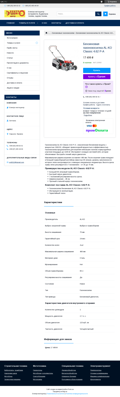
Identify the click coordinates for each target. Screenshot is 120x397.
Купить (96, 70)
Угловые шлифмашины (99, 373)
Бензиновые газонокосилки (63, 33)
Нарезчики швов (10, 373)
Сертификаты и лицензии (17, 73)
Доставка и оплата (75, 23)
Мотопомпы (37, 379)
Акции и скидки (13, 88)
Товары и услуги (27, 23)
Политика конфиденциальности (77, 394)
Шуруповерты (95, 379)
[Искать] (98, 14)
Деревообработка (69, 370)
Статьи (10, 58)
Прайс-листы (12, 48)
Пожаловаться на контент (56, 394)
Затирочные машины (12, 379)
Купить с (96, 77)
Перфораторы (95, 370)
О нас (44, 23)
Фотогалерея (12, 38)
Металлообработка (69, 373)
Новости (10, 53)
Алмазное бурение (69, 376)
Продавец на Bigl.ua (60, 391)
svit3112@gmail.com (16, 162)
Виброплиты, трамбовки (13, 370)
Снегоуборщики (39, 376)
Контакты (56, 23)
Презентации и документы (18, 63)
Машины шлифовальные (99, 376)
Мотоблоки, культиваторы (43, 373)
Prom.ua (71, 389)
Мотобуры (8, 376)
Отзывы (10, 78)
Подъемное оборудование (72, 379)
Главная (10, 23)
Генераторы (37, 370)
